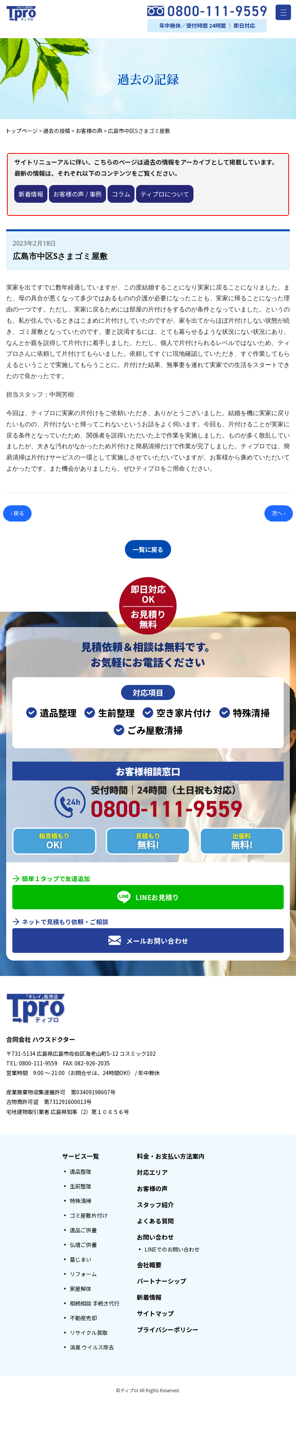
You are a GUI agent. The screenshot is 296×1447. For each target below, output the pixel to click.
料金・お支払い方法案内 (171, 1153)
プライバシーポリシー (167, 1327)
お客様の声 (152, 1186)
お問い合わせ (155, 1234)
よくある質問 (155, 1218)
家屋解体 (80, 1286)
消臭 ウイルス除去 (92, 1345)
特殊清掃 (80, 1198)
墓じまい (80, 1257)
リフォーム (83, 1271)
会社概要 (149, 1262)
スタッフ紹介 (155, 1202)
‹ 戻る (17, 513)
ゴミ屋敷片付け (89, 1213)
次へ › (278, 513)
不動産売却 (83, 1315)
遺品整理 (80, 1169)
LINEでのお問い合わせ (172, 1247)
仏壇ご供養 (83, 1242)
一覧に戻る (148, 548)
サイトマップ (155, 1311)
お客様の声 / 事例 (77, 194)
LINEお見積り (148, 894)
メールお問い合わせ (148, 938)
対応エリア (152, 1169)
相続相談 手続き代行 (94, 1301)
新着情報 (30, 194)
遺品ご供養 (83, 1228)
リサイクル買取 (89, 1330)
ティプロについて (164, 194)
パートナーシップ (161, 1278)
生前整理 (80, 1184)
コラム (121, 194)
